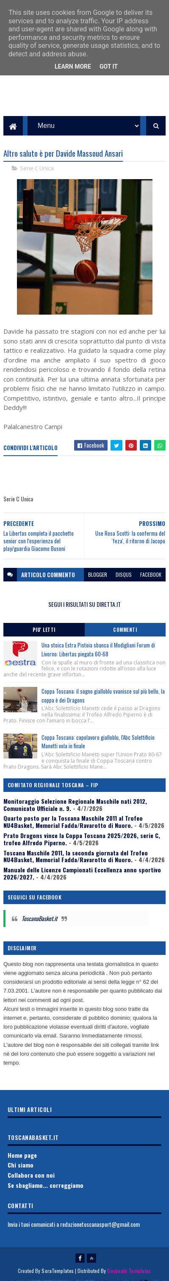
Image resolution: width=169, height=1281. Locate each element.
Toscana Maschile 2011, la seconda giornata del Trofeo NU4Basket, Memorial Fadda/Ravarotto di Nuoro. (75, 857)
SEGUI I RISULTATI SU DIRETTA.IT (84, 605)
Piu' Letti (44, 630)
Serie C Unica (37, 169)
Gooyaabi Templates (129, 1271)
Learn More (73, 66)
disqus (124, 575)
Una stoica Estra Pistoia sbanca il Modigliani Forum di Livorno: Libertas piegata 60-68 (98, 650)
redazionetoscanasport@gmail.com (100, 1225)
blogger (97, 575)
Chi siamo (20, 1166)
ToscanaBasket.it (39, 919)
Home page (22, 1155)
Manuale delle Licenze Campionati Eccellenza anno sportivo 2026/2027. (82, 874)
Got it (109, 66)
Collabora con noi (31, 1176)
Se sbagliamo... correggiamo (45, 1185)
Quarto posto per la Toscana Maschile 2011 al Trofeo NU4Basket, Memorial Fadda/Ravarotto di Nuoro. (73, 823)
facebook (150, 575)
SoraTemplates (58, 1271)
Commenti (125, 630)
